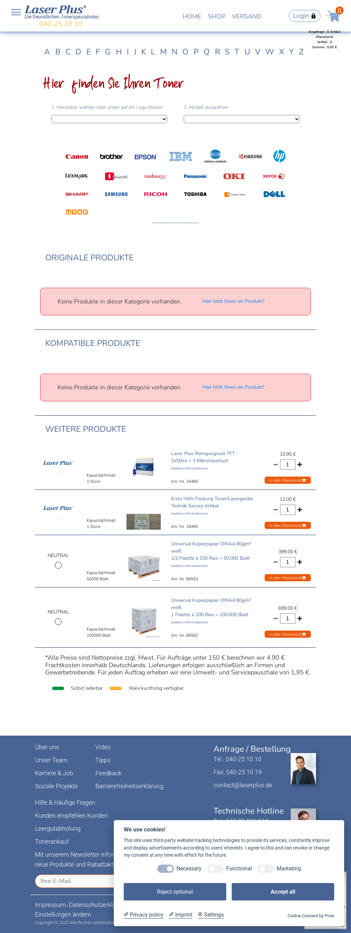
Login (304, 15)
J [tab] (135, 52)
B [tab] (58, 52)
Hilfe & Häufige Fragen (65, 802)
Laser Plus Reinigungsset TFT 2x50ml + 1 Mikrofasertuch (203, 460)
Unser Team (51, 760)
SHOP (216, 16)
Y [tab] (291, 52)
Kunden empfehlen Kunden (71, 815)
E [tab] (88, 52)
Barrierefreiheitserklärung (129, 786)
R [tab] (217, 52)
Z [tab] (301, 52)
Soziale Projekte (56, 786)
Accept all (283, 892)
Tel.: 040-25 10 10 (237, 759)
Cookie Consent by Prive (311, 915)
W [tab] (269, 52)
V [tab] (258, 52)
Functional (239, 868)
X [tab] (281, 52)
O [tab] (185, 52)
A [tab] (47, 52)
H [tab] (119, 52)
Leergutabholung (58, 828)
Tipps (102, 760)
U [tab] (247, 52)
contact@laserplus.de (243, 785)
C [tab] (68, 52)
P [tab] (196, 52)
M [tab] (163, 52)
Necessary (189, 868)
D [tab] (78, 52)
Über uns (47, 747)
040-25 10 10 (60, 23)
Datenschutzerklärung (98, 904)
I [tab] (128, 52)
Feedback (108, 773)
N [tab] (175, 52)
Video (103, 747)
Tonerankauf (52, 841)
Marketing (289, 868)
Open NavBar (16, 12)
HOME (192, 16)
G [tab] (108, 52)
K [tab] (143, 52)
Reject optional (175, 892)
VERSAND (246, 16)
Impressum (50, 904)
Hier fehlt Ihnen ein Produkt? (233, 301)
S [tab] (227, 52)
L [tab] (153, 52)
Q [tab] (207, 52)
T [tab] (236, 52)
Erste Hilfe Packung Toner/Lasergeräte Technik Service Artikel (212, 505)
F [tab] (98, 52)
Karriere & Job (54, 773)
